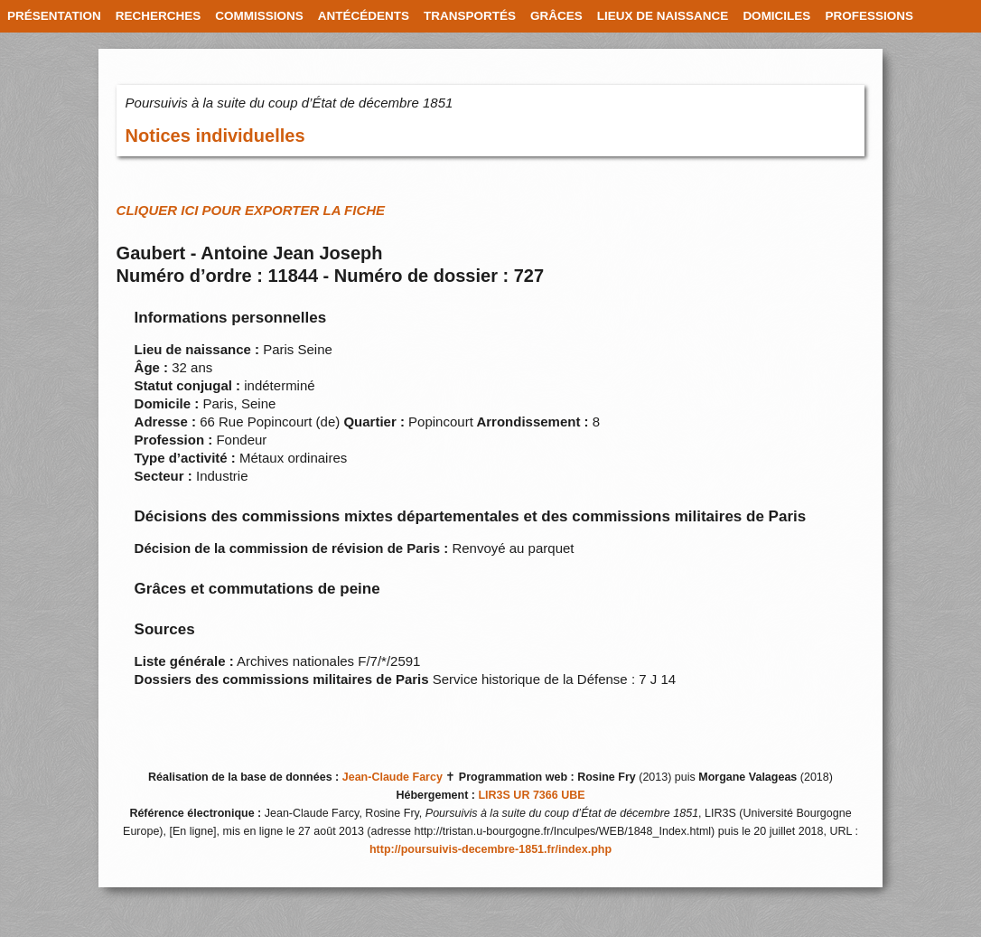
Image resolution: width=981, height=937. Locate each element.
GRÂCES (556, 16)
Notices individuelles (215, 135)
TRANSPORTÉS (470, 16)
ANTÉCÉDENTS (363, 16)
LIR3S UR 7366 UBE (531, 795)
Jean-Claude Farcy (392, 777)
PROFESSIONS (869, 16)
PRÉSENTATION (54, 16)
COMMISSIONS (259, 16)
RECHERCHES (158, 16)
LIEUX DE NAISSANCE (663, 16)
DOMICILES (776, 16)
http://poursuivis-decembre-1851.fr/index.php (490, 849)
